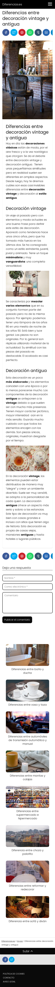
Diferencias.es (12, 4)
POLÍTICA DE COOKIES (13, 973)
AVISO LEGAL (9, 981)
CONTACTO (8, 977)
